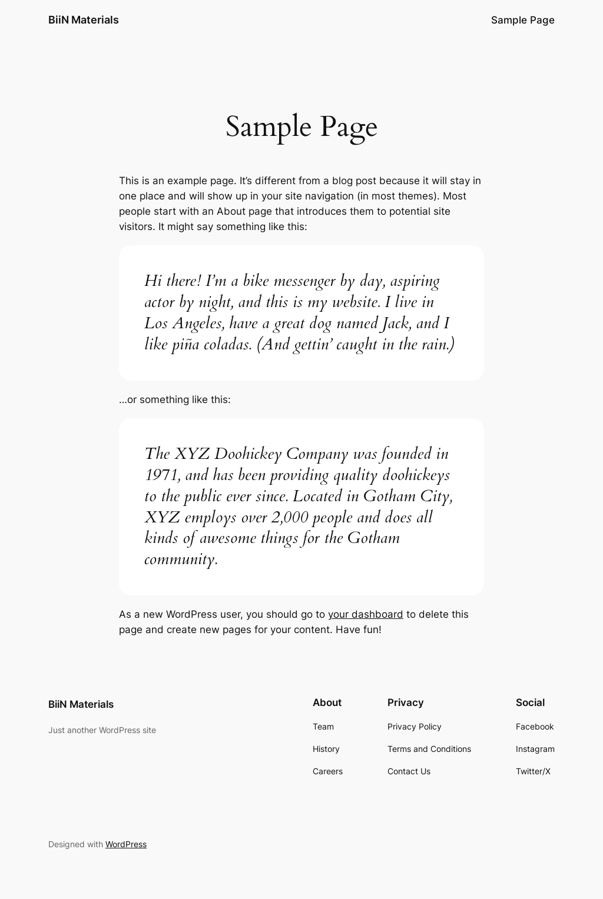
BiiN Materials (83, 20)
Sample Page (523, 20)
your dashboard (365, 614)
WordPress (126, 844)
